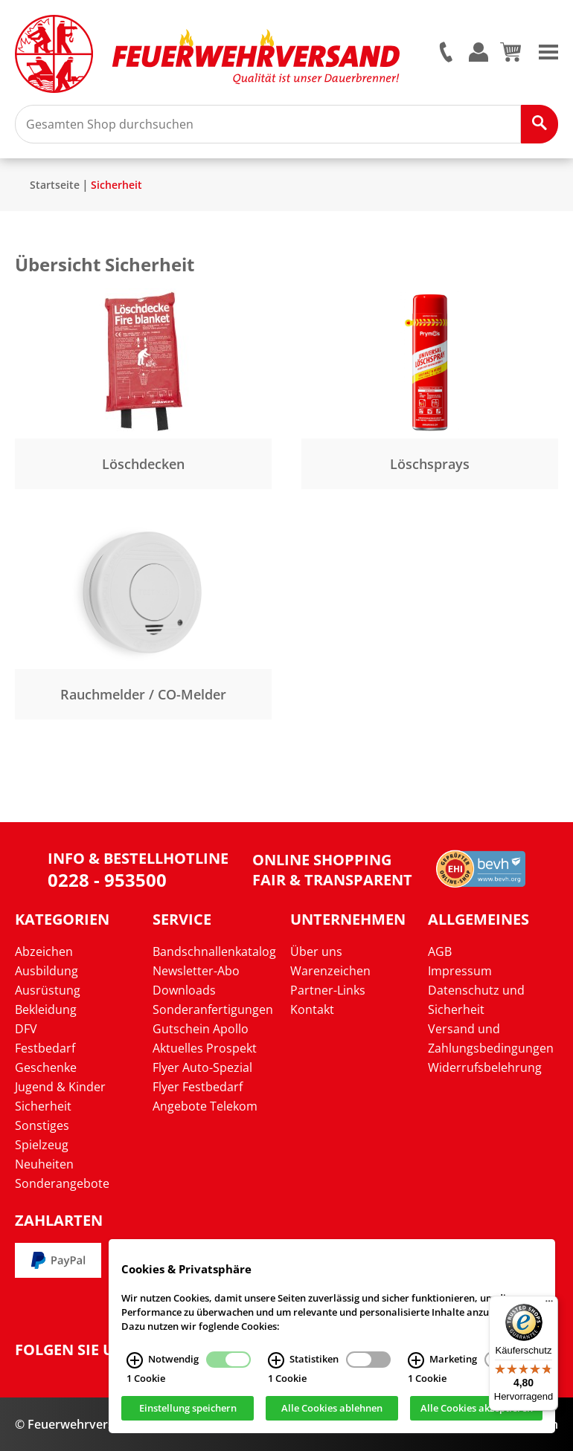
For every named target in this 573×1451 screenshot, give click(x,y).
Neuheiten (44, 1164)
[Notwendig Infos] (135, 1362)
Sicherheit (116, 185)
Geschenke (46, 1067)
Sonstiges (42, 1125)
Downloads (184, 990)
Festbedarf (45, 1048)
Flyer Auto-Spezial (202, 1067)
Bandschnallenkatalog (214, 951)
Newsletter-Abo (196, 971)
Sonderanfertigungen (213, 1009)
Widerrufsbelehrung (485, 1067)
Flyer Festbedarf (198, 1087)
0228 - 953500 (107, 879)
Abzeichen (44, 951)
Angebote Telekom (205, 1106)
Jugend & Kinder (60, 1087)
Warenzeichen (330, 971)
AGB (440, 951)
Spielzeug (41, 1145)
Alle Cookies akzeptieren (476, 1410)
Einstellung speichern (188, 1410)
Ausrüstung (47, 990)
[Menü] (549, 1304)
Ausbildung (46, 971)
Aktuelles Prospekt (205, 1048)
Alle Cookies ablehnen (331, 1410)
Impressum (460, 971)
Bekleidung (46, 1009)
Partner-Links (327, 990)
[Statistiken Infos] (276, 1362)
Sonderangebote (62, 1183)
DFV (26, 1029)
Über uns (316, 951)
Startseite (55, 185)
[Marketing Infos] (416, 1362)
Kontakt (312, 1009)
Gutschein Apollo (201, 1029)
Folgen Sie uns (74, 1350)
